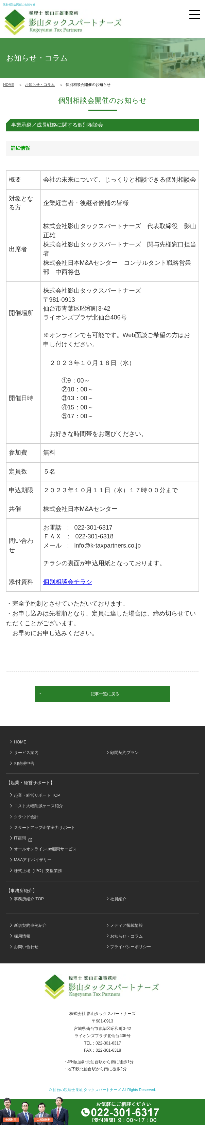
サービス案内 (26, 752)
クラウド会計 (26, 816)
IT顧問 (23, 839)
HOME (8, 84)
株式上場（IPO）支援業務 (38, 870)
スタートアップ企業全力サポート (44, 827)
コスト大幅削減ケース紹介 (38, 806)
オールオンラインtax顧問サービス (45, 849)
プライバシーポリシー (130, 946)
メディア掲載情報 (126, 925)
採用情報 (22, 936)
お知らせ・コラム (40, 84)
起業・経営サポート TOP (37, 795)
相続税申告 (24, 763)
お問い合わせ (26, 946)
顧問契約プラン (124, 752)
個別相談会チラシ (67, 581)
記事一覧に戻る (105, 693)
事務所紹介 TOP (29, 899)
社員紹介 (118, 899)
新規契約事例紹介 (30, 925)
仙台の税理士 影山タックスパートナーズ (87, 1090)
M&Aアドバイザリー (32, 859)
